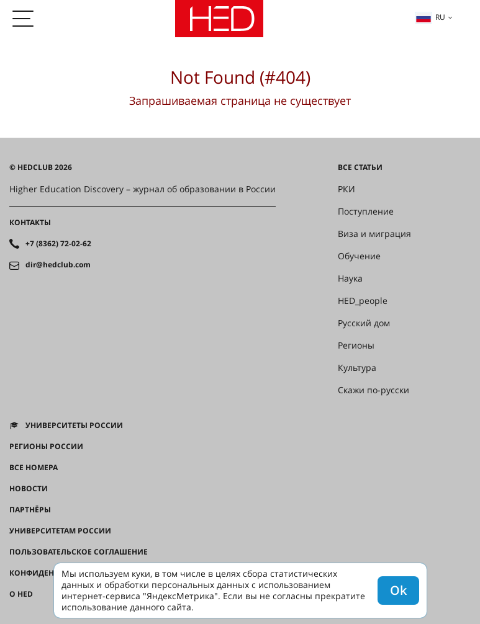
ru (430, 17)
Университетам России (60, 531)
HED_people (362, 300)
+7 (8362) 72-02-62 (58, 244)
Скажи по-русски (373, 390)
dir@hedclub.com (58, 265)
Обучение (359, 256)
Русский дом (364, 323)
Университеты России (74, 425)
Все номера (33, 468)
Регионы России (46, 447)
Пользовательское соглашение (78, 552)
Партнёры (30, 510)
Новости (28, 489)
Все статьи (360, 167)
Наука (350, 278)
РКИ (346, 189)
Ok (398, 590)
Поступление (366, 211)
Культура (357, 367)
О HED (21, 594)
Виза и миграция (374, 233)
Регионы (356, 345)
